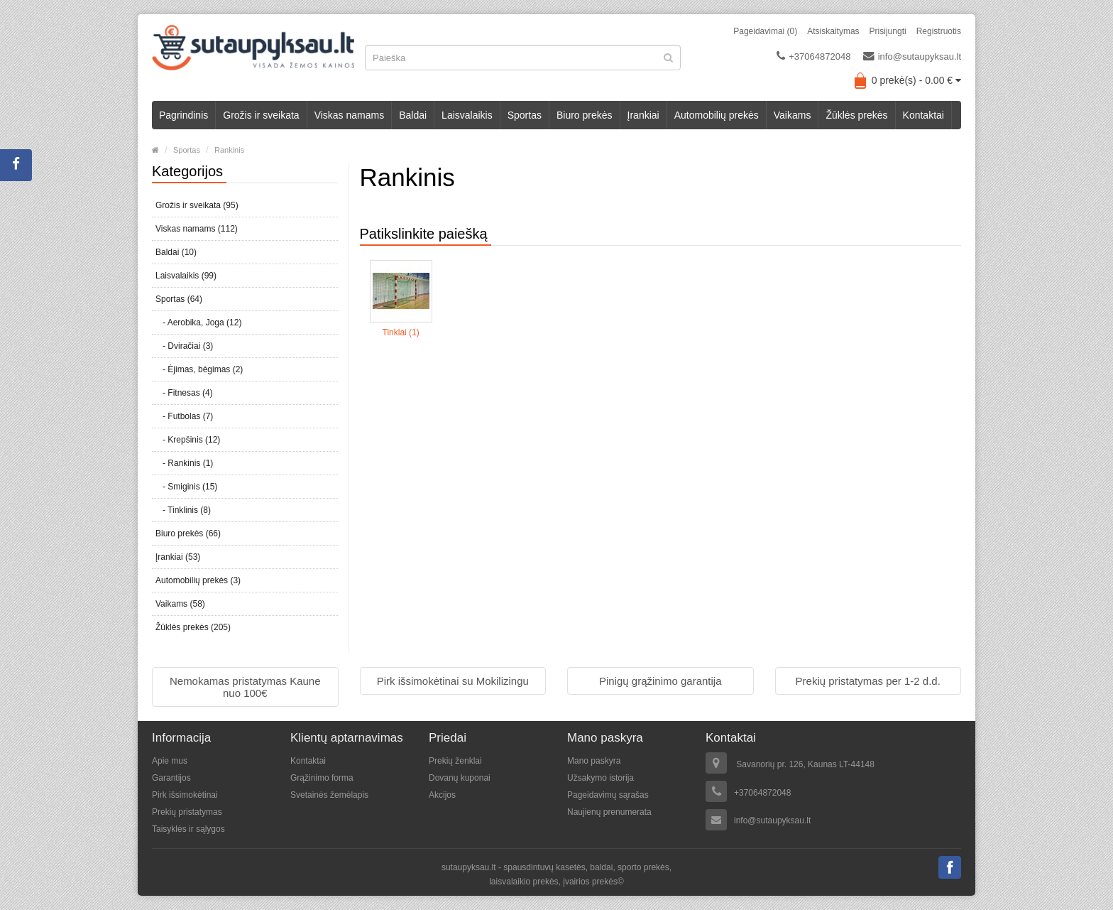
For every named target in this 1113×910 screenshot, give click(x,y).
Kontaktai (923, 115)
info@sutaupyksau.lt (912, 56)
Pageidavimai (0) (765, 31)
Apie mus (169, 761)
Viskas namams (349, 115)
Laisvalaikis (467, 115)
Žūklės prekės (856, 115)
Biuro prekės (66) (188, 533)
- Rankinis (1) (184, 463)
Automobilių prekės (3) (198, 580)
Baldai (413, 115)
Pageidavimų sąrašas (608, 795)
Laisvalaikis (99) (185, 276)
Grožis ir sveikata (261, 115)
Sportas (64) (178, 299)
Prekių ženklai (455, 761)
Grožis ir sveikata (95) (196, 205)
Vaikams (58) (180, 604)
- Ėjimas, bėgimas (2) (199, 369)
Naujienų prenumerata (609, 812)
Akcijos (442, 795)
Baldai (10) (176, 252)
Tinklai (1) (401, 332)
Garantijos (171, 778)
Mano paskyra (593, 761)
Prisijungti (888, 31)
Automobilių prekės (716, 115)
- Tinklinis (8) (183, 510)
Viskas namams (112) (196, 229)
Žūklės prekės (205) (193, 627)
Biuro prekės (584, 115)
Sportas (525, 115)
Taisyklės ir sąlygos (188, 829)
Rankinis (229, 150)
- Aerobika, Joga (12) (198, 322)
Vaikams (792, 115)
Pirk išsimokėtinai (185, 795)
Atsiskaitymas (833, 31)
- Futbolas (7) (184, 416)
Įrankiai (643, 115)
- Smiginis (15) (186, 487)
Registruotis (938, 31)
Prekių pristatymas (187, 812)
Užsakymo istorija (600, 778)
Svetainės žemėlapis (329, 795)
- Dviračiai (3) (184, 346)
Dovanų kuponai (459, 778)
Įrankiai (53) (177, 557)
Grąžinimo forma (321, 778)
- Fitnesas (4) (184, 393)
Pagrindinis (183, 115)
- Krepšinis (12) (187, 440)
